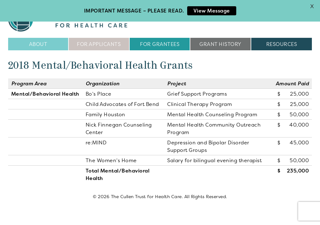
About (38, 43)
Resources (281, 43)
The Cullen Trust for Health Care (74, 18)
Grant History (220, 43)
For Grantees (159, 43)
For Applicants (99, 43)
